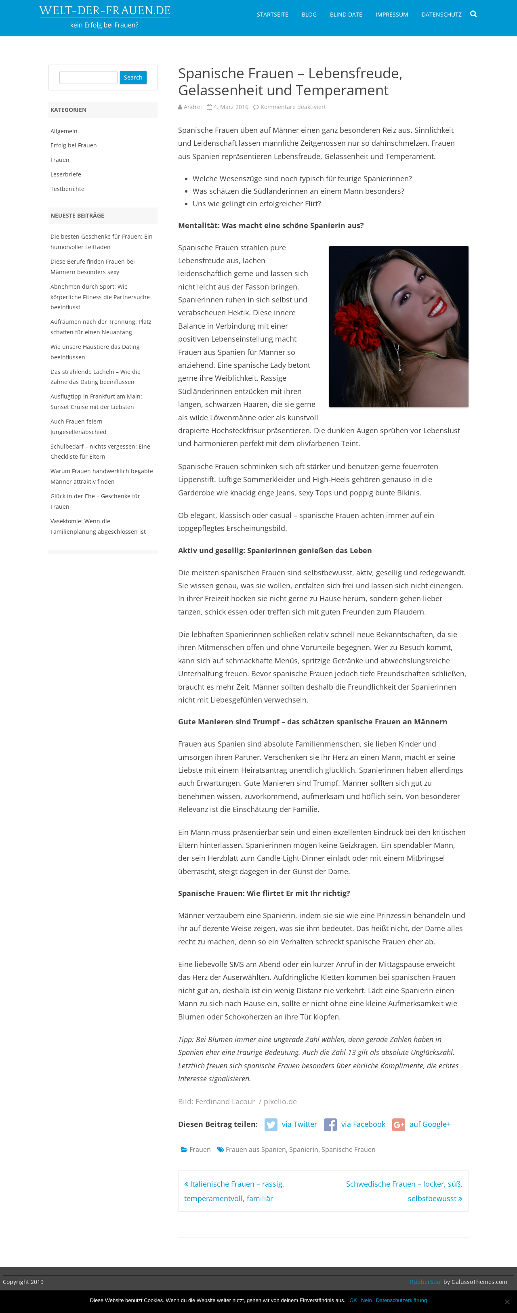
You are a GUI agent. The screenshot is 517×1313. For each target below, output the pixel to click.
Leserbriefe (65, 174)
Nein (366, 1300)
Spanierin (303, 1149)
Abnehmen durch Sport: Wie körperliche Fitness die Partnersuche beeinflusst (100, 297)
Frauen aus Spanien (256, 1149)
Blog (309, 14)
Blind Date (346, 14)
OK (353, 1300)
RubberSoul (426, 1282)
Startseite (272, 14)
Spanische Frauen (349, 1149)
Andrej (193, 107)
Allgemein (64, 131)
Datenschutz (442, 14)
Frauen (200, 1149)
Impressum (392, 14)
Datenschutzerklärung (401, 1300)
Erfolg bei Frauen (73, 145)
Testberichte (67, 189)
